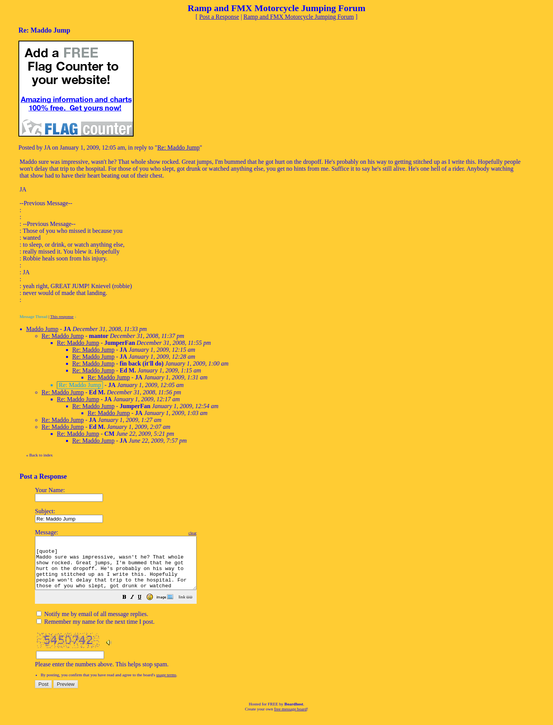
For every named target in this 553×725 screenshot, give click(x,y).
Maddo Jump (42, 329)
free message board (290, 719)
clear (212, 533)
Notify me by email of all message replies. (92, 624)
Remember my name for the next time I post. (95, 632)
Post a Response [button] (219, 16)
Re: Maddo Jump (178, 147)
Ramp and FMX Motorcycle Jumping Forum (298, 16)
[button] (144, 608)
